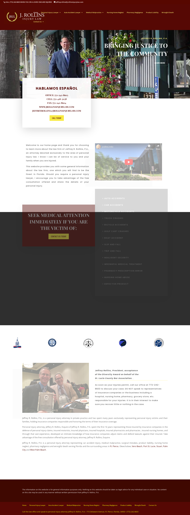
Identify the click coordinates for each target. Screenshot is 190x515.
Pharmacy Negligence (135, 13)
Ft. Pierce (114, 446)
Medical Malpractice (93, 13)
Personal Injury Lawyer (50, 13)
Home (35, 13)
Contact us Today (58, 239)
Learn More (160, 63)
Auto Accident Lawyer (72, 13)
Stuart (159, 446)
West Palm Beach (38, 449)
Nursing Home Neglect (115, 13)
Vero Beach (137, 446)
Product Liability (152, 13)
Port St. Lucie (149, 446)
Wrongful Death (168, 13)
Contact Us (37, 22)
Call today (56, 118)
